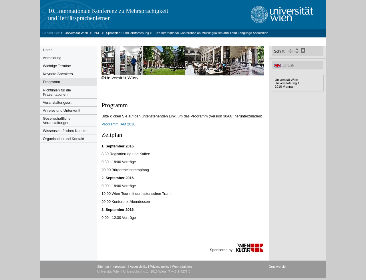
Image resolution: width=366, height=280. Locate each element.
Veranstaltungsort (57, 102)
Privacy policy (159, 266)
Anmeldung (52, 58)
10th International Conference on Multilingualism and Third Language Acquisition (211, 33)
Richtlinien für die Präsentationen (57, 92)
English (288, 65)
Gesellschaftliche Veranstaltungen (57, 120)
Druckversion (278, 266)
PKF (97, 33)
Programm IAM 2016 (118, 124)
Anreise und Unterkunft (61, 110)
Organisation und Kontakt (63, 139)
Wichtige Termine (57, 66)
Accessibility (138, 266)
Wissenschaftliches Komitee (65, 131)
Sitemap (103, 266)
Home (48, 50)
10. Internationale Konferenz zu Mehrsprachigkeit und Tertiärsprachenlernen (108, 14)
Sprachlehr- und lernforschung (127, 33)
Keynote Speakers (58, 74)
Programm (51, 82)
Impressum (119, 266)
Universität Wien (77, 33)
